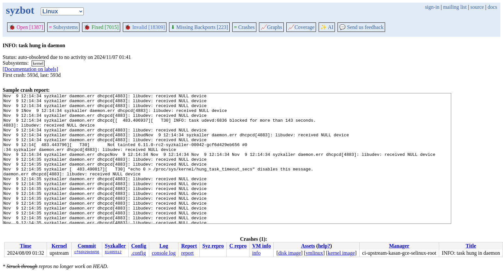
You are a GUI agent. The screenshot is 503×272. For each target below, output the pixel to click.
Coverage (301, 27)
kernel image (341, 253)
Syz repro (213, 246)
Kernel (59, 246)
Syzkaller (115, 246)
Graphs (271, 27)
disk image (289, 253)
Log (163, 246)
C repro (238, 246)
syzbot (20, 10)
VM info (261, 246)
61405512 (113, 252)
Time (25, 246)
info (256, 253)
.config (138, 253)
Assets (308, 246)
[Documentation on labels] (30, 69)
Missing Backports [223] (199, 27)
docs (492, 7)
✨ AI (326, 27)
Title (471, 246)
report (187, 253)
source (477, 7)
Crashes (244, 27)
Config (138, 246)
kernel (38, 63)
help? (324, 246)
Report (189, 246)
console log (164, 253)
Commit (87, 246)
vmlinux (314, 253)
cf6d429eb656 (86, 252)
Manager (399, 246)
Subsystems (63, 27)
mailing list (455, 7)
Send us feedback (361, 27)
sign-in (432, 7)
